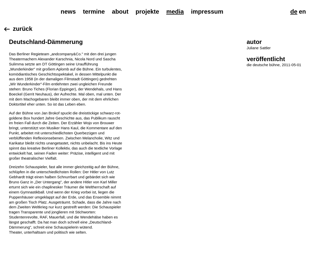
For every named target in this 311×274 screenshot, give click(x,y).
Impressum (207, 11)
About (120, 11)
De (293, 11)
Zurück (22, 28)
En (302, 11)
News (68, 11)
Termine (94, 11)
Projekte (147, 11)
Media (175, 11)
